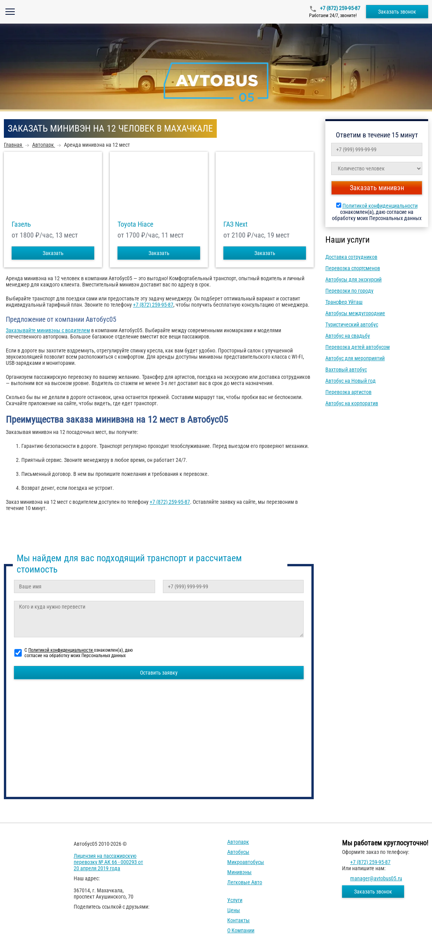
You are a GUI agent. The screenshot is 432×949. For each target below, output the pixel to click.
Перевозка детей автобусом (357, 347)
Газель (21, 224)
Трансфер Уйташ (344, 302)
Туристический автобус (351, 324)
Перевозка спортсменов (352, 268)
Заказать (53, 253)
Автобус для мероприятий (355, 358)
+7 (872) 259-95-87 (339, 8)
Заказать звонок (397, 12)
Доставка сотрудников (351, 257)
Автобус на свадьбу (347, 336)
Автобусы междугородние (355, 313)
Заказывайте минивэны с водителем (48, 330)
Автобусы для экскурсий (353, 279)
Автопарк (238, 842)
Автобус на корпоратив (351, 403)
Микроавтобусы (245, 862)
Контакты (238, 920)
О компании (240, 930)
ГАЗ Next (235, 224)
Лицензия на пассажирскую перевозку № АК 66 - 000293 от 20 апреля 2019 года (108, 862)
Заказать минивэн (377, 188)
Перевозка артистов (348, 392)
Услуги (234, 900)
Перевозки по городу (349, 291)
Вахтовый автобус (346, 369)
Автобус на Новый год (350, 381)
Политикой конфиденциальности (380, 206)
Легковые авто (244, 882)
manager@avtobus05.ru (376, 878)
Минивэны (239, 872)
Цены (233, 910)
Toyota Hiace (135, 224)
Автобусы (238, 852)
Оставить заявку (159, 673)
